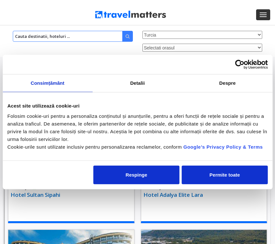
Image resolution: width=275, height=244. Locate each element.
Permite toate (224, 174)
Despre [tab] (227, 83)
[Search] (73, 36)
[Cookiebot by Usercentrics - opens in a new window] (240, 64)
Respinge (136, 174)
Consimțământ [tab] (47, 83)
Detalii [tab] (137, 83)
